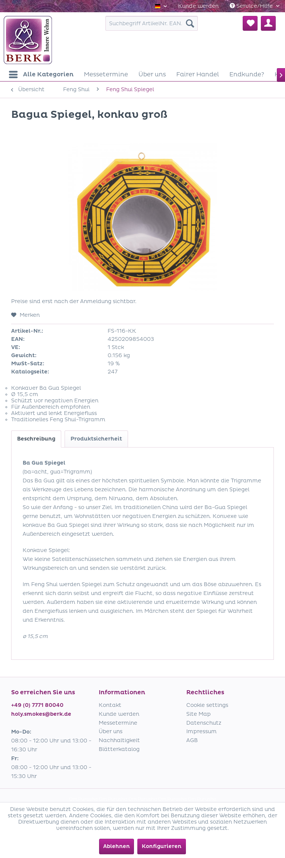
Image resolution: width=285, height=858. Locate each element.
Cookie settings (207, 705)
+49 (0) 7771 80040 (37, 705)
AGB (192, 740)
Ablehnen (116, 846)
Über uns (110, 731)
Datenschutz (203, 723)
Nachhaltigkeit (119, 740)
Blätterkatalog (119, 749)
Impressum (201, 731)
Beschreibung (36, 439)
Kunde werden (198, 6)
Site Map (198, 714)
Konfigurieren (161, 846)
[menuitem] (198, 6)
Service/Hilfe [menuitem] (252, 6)
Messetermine (118, 723)
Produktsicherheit (96, 439)
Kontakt (110, 705)
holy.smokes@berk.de (41, 714)
